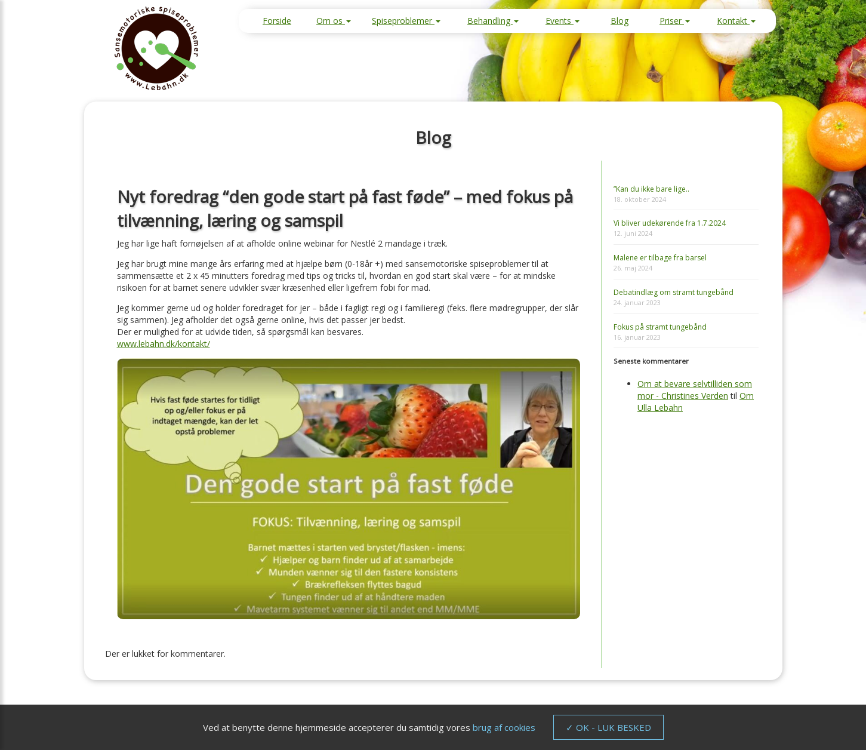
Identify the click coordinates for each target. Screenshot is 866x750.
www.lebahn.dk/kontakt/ (163, 343)
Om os (333, 20)
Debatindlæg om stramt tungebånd (674, 292)
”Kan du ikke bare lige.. (651, 189)
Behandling (493, 20)
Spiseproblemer (406, 20)
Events (563, 20)
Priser (674, 20)
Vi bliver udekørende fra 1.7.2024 (670, 223)
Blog (619, 20)
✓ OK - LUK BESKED (608, 727)
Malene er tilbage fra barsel (660, 258)
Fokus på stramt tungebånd (660, 327)
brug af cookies (504, 727)
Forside (277, 20)
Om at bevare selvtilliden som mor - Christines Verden (694, 389)
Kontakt (736, 20)
